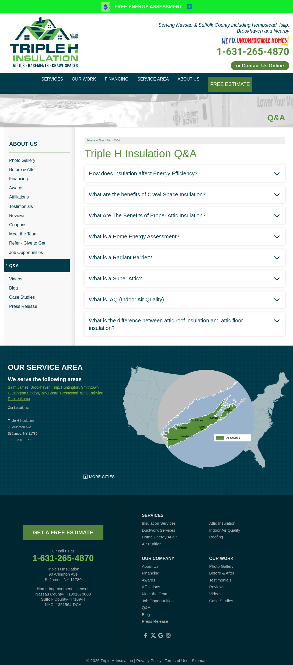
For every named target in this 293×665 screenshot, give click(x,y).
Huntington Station (23, 386)
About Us (23, 137)
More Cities (102, 470)
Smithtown (90, 381)
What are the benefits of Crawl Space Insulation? (147, 188)
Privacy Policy (148, 654)
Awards (16, 181)
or (260, 65)
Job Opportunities (26, 245)
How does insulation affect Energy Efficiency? (143, 167)
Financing (18, 172)
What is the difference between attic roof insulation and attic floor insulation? (166, 317)
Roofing (216, 530)
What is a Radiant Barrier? (120, 251)
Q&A (14, 259)
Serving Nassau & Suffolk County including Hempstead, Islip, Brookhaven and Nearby (223, 28)
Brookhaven (40, 381)
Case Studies (22, 290)
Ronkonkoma (19, 392)
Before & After (22, 163)
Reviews (17, 209)
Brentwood (69, 386)
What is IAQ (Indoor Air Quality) (126, 293)
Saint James (18, 381)
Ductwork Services (158, 523)
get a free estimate (63, 526)
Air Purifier (151, 537)
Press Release (23, 300)
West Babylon (91, 386)
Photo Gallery (22, 153)
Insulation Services (159, 516)
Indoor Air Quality (224, 523)
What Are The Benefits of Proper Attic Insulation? (147, 209)
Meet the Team (23, 227)
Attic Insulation (222, 516)
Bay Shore (49, 386)
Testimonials (21, 199)
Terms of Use (176, 654)
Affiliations (19, 190)
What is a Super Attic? (115, 272)
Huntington (70, 381)
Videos (15, 272)
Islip (56, 381)
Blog (13, 281)
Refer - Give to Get (27, 236)
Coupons (17, 218)
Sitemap (199, 654)
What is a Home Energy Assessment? (134, 230)
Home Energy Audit (159, 530)
